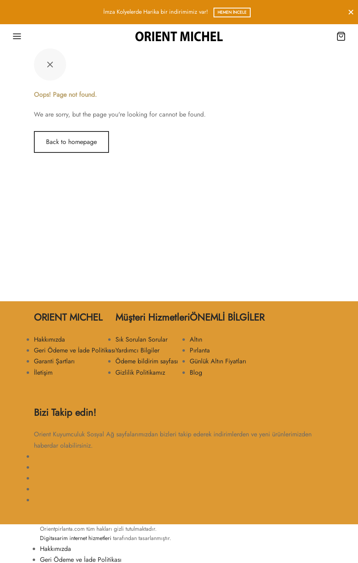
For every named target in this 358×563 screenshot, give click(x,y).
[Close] (351, 12)
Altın (196, 339)
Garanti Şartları (54, 361)
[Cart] (341, 36)
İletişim (43, 372)
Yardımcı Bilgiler (137, 350)
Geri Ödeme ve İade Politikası (74, 350)
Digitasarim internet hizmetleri (75, 538)
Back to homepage (71, 141)
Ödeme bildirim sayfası (146, 361)
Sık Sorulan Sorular (141, 339)
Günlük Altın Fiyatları (218, 361)
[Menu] (17, 36)
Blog (196, 372)
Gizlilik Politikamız (140, 372)
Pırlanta (200, 350)
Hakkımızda (49, 339)
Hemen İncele (232, 12)
